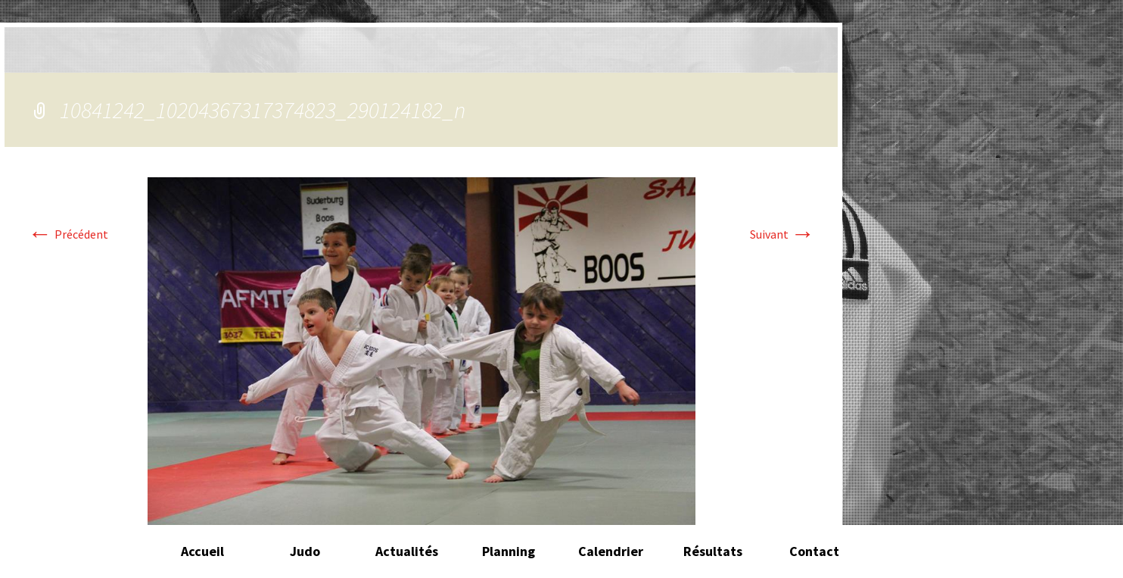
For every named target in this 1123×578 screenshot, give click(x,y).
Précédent (68, 234)
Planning (508, 551)
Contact (814, 551)
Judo (305, 551)
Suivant (782, 234)
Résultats (712, 551)
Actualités (406, 551)
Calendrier (610, 551)
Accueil (202, 551)
